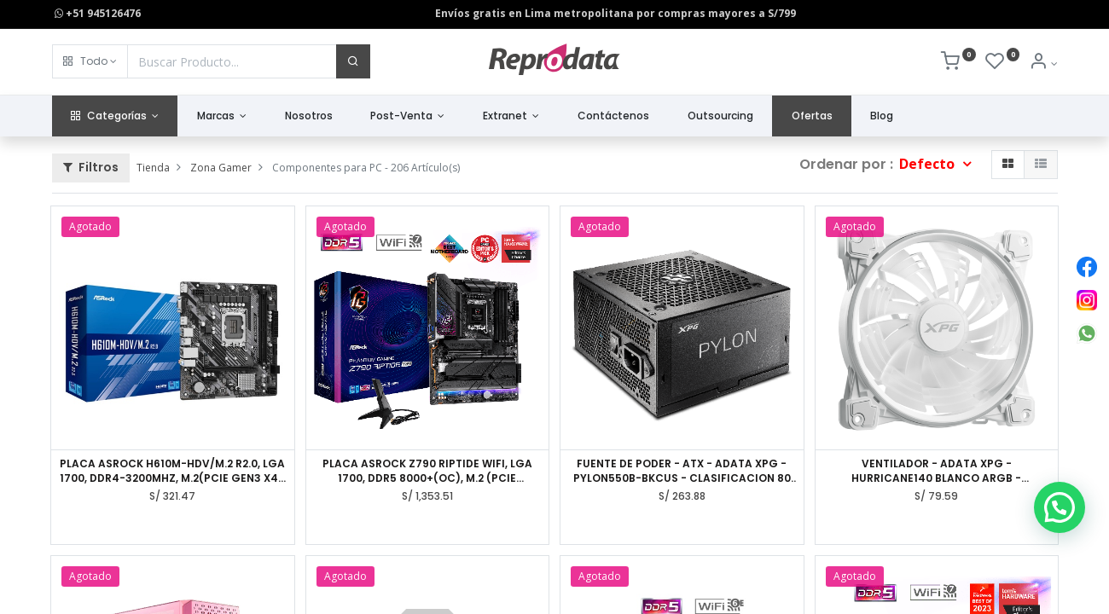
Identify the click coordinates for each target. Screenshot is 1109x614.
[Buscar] (353, 61)
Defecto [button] (928, 163)
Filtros (91, 167)
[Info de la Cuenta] (1043, 63)
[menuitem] (308, 116)
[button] (90, 61)
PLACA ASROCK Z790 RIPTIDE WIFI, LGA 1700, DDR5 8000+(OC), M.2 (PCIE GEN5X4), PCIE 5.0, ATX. (427, 471)
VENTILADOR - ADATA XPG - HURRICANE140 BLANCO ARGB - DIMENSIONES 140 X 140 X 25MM (936, 471)
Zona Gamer (221, 167)
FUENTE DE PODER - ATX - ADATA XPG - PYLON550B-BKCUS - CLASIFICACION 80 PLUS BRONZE (682, 471)
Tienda (153, 167)
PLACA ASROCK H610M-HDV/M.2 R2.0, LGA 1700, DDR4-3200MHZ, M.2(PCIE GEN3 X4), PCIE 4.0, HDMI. (173, 471)
